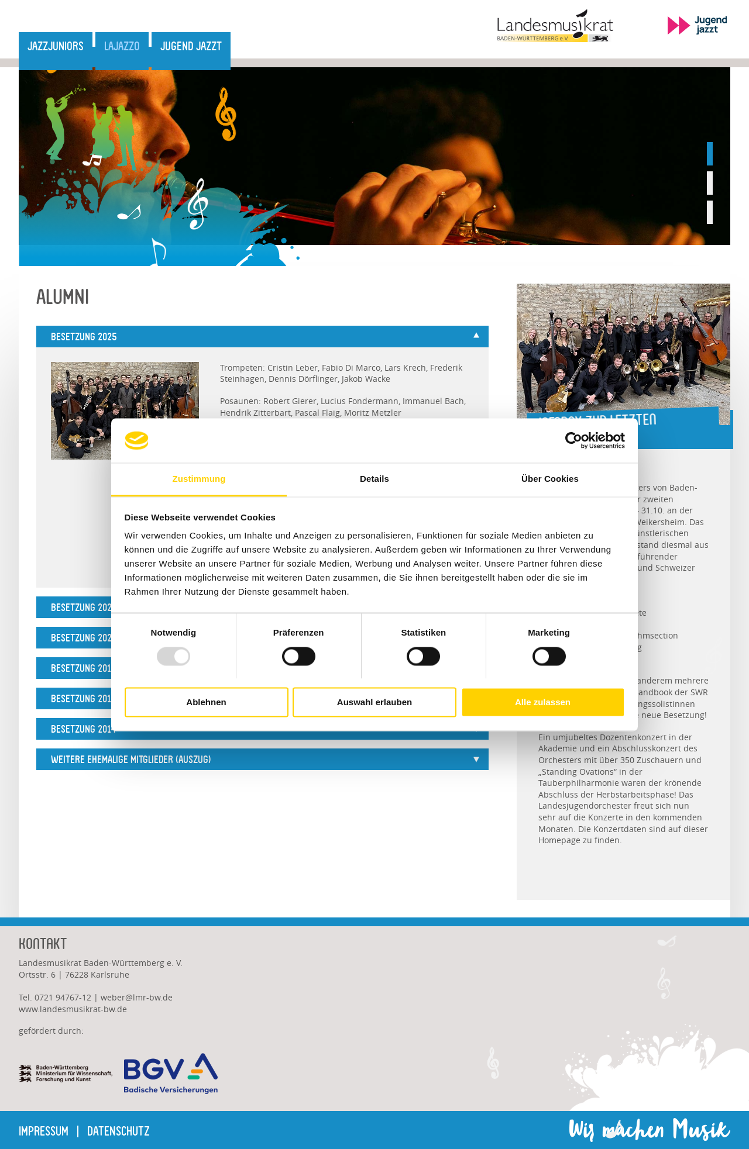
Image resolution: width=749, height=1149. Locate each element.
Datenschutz (118, 1131)
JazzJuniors (56, 46)
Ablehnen (206, 703)
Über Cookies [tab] (550, 479)
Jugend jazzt (191, 46)
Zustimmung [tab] (199, 479)
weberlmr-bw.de (137, 997)
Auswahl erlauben (374, 703)
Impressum (43, 1131)
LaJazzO (122, 46)
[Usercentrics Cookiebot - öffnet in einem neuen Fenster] (574, 440)
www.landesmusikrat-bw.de (73, 1009)
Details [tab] (374, 479)
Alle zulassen (543, 703)
